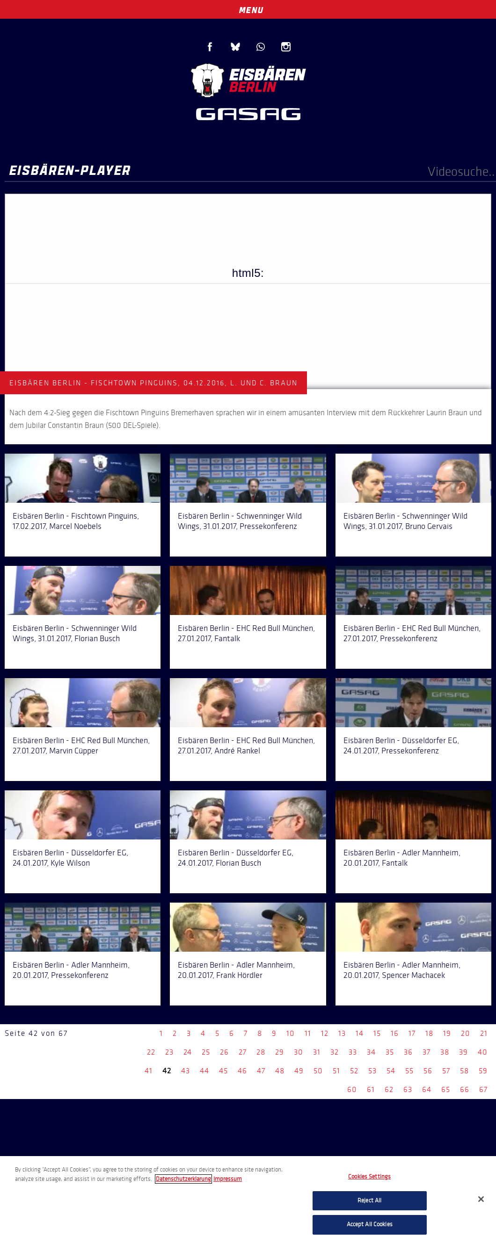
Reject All (369, 1200)
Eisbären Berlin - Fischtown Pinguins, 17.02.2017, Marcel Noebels (76, 521)
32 (334, 1052)
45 (223, 1071)
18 (429, 1033)
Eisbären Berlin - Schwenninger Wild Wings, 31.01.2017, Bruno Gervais (405, 521)
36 (408, 1052)
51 (336, 1071)
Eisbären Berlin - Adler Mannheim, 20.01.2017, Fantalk (401, 857)
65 (445, 1089)
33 (353, 1052)
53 (372, 1071)
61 (371, 1089)
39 (463, 1052)
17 (412, 1033)
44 (204, 1071)
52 (354, 1071)
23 (169, 1052)
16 (395, 1033)
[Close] (481, 1199)
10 (290, 1033)
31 (317, 1052)
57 (446, 1071)
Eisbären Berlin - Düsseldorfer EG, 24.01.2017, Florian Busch (235, 857)
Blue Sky (235, 46)
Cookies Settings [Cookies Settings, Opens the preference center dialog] (369, 1176)
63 (407, 1089)
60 (352, 1089)
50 (318, 1071)
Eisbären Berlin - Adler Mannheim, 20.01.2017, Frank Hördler (236, 970)
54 (391, 1071)
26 (224, 1052)
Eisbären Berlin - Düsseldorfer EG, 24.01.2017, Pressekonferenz (401, 745)
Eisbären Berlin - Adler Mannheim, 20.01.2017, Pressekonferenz (71, 970)
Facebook (210, 46)
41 (149, 1071)
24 (187, 1052)
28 (260, 1052)
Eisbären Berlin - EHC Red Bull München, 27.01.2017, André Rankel (246, 745)
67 (483, 1089)
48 (279, 1071)
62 (389, 1089)
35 (390, 1052)
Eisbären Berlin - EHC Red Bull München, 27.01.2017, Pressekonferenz (412, 633)
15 (377, 1033)
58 (464, 1071)
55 (409, 1071)
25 (206, 1052)
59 (483, 1071)
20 (465, 1033)
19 (447, 1033)
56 (427, 1071)
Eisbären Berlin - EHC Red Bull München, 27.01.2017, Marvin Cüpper (81, 745)
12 (324, 1033)
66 (464, 1089)
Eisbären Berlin (248, 79)
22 (151, 1052)
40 (483, 1052)
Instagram (286, 46)
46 (242, 1071)
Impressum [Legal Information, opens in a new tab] (227, 1179)
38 (444, 1052)
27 (243, 1052)
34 (371, 1052)
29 (279, 1052)
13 (342, 1033)
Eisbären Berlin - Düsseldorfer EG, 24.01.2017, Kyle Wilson (70, 857)
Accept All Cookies (370, 1224)
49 (299, 1071)
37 (426, 1052)
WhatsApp (260, 46)
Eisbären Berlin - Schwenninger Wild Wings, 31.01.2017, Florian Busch (75, 633)
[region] (248, 1200)
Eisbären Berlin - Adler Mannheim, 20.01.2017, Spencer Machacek (401, 970)
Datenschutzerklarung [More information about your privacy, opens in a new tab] (183, 1179)
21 (484, 1033)
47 (261, 1071)
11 (308, 1033)
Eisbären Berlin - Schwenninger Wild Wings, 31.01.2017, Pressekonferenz (240, 521)
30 (298, 1052)
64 (426, 1089)
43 (185, 1071)
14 (360, 1033)
